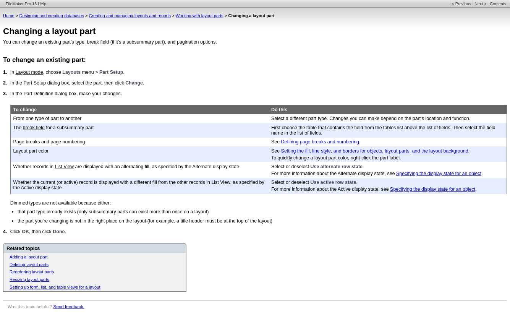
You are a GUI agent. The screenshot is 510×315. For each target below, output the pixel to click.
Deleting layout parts (29, 264)
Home (9, 15)
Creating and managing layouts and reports (130, 15)
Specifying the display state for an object (438, 173)
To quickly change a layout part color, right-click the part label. (336, 158)
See (276, 142)
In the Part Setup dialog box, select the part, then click (68, 83)
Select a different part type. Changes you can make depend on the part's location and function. (370, 118)
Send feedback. (68, 306)
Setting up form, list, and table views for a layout (55, 287)
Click (16, 231)
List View (64, 166)
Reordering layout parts (32, 272)
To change (25, 109)
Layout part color (31, 151)
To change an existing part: (44, 59)
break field (34, 127)
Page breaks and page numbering (49, 142)
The (18, 127)
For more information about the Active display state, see (330, 189)
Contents (498, 4)
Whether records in (34, 166)
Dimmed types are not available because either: (60, 203)
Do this (279, 109)
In (13, 72)
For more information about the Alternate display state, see (333, 173)
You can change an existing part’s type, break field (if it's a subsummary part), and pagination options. (110, 42)
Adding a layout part (29, 257)
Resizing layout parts (29, 279)
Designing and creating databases (51, 15)
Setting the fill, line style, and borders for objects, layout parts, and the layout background (374, 151)
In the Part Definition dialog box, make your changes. (66, 93)
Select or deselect (291, 166)
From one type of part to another (47, 118)
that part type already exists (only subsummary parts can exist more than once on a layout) (113, 211)
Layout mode (29, 72)
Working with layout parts (199, 15)
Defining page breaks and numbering (320, 142)
